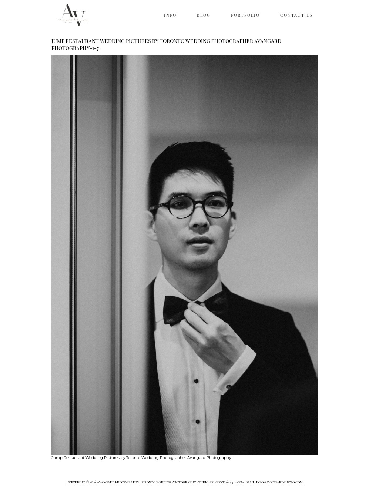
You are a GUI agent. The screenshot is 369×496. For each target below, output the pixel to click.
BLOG (204, 15)
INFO (170, 15)
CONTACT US (296, 15)
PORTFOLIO (245, 15)
